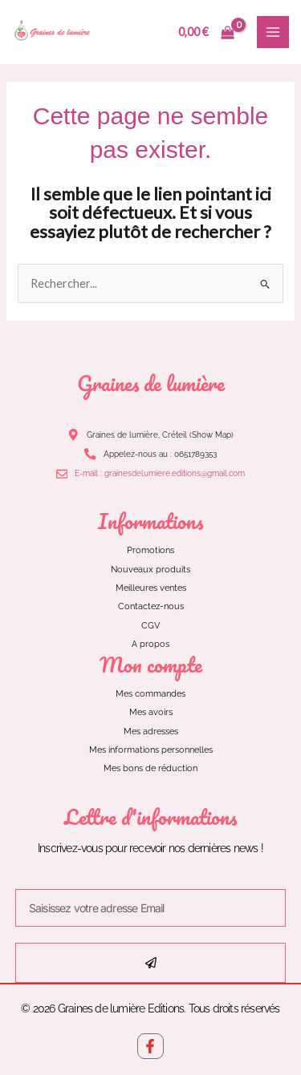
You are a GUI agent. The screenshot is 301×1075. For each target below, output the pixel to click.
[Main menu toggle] (273, 32)
